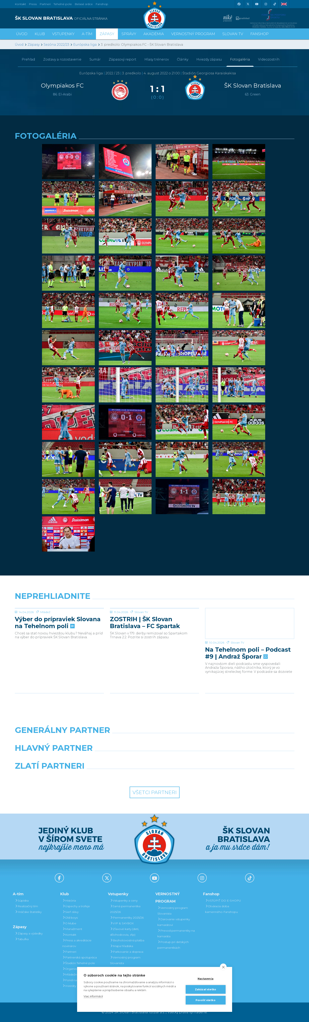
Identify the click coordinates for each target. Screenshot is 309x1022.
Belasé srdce (84, 4)
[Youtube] (257, 4)
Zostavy (62, 59)
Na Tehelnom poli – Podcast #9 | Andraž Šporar (248, 653)
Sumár (95, 59)
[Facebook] (239, 4)
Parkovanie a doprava (126, 952)
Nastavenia (205, 978)
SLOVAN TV (232, 34)
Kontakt (69, 934)
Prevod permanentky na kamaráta (176, 933)
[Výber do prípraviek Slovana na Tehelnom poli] (59, 623)
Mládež (45, 642)
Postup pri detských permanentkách (173, 944)
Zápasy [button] (107, 34)
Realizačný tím (26, 906)
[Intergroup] (119, 776)
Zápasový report (122, 59)
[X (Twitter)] (248, 4)
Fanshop (102, 4)
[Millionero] (190, 758)
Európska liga (85, 45)
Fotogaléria (240, 59)
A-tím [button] (87, 34)
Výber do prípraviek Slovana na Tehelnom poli (58, 653)
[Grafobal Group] (190, 776)
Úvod (21, 34)
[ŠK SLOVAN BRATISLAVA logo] (83, 18)
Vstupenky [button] (63, 34)
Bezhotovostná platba (127, 940)
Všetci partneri (154, 792)
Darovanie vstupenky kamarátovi (173, 922)
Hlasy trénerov (156, 59)
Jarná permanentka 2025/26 (125, 909)
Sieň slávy (70, 912)
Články (182, 59)
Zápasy (34, 45)
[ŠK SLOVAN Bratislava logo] (154, 15)
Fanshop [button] (259, 34)
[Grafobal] (119, 758)
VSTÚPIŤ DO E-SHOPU (223, 900)
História (69, 900)
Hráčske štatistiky (28, 912)
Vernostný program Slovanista (125, 960)
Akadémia (153, 34)
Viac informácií (93, 996)
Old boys (70, 917)
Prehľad (28, 59)
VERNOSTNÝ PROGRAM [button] (193, 34)
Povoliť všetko (205, 1000)
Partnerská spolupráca (79, 957)
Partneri (69, 952)
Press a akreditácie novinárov (77, 943)
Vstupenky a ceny (124, 900)
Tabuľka (22, 939)
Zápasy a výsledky (29, 933)
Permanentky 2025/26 (127, 917)
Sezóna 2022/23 (56, 45)
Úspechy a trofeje (76, 906)
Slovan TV (141, 642)
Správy (129, 34)
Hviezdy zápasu (209, 59)
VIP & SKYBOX (122, 923)
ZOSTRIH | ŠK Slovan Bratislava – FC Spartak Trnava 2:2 (145, 653)
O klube (69, 923)
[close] (223, 966)
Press (33, 4)
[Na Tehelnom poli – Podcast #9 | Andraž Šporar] (249, 623)
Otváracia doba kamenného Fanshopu (221, 909)
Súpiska (22, 900)
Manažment (72, 929)
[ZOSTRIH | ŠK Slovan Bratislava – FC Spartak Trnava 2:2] (154, 623)
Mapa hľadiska (121, 946)
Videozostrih (269, 59)
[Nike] (154, 740)
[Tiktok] (275, 4)
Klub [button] (40, 34)
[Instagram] (266, 4)
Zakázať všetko (205, 989)
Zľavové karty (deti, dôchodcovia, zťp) (124, 931)
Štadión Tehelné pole (78, 963)
